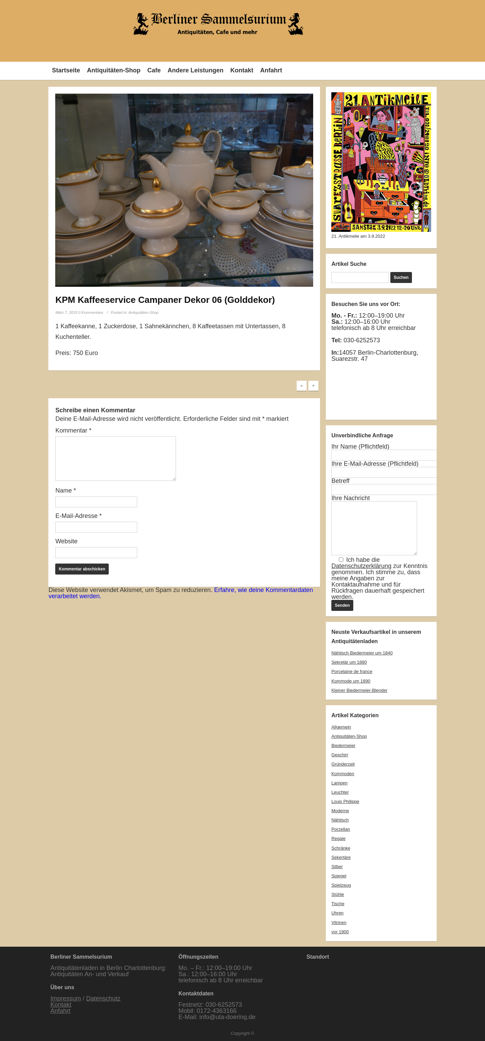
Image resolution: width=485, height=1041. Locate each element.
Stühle (337, 894)
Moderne (340, 810)
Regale (338, 838)
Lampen (339, 782)
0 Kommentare (91, 312)
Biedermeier (343, 745)
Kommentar (73, 430)
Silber (337, 866)
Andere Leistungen (195, 70)
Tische (337, 903)
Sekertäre (341, 857)
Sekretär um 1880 (349, 662)
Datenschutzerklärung (361, 566)
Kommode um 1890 (350, 681)
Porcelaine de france (351, 671)
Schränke (340, 848)
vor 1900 (340, 931)
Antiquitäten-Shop (113, 70)
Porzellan (340, 829)
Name (65, 490)
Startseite (66, 70)
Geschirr (339, 754)
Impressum (65, 998)
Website (66, 541)
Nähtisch (340, 820)
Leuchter (340, 792)
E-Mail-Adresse (78, 516)
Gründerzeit (343, 764)
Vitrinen (338, 922)
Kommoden (342, 773)
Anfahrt (271, 70)
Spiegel (338, 875)
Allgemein (341, 727)
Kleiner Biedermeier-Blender (359, 690)
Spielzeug (341, 885)
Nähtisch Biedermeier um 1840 (361, 652)
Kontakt (241, 70)
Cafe (154, 70)
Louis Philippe (345, 801)
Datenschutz (103, 998)
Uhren (337, 912)
